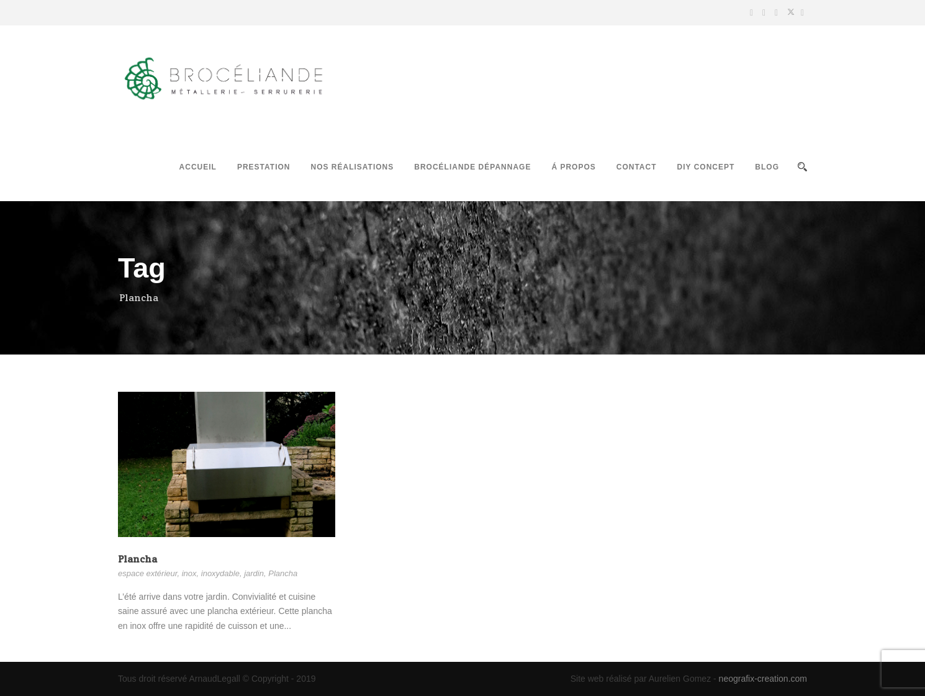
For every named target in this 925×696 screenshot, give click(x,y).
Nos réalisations (352, 167)
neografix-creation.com (763, 679)
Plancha (137, 559)
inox (189, 573)
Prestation (264, 167)
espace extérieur (147, 573)
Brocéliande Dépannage (472, 167)
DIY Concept (706, 167)
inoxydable (220, 573)
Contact (636, 167)
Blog (767, 167)
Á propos (573, 167)
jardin (254, 573)
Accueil (198, 167)
